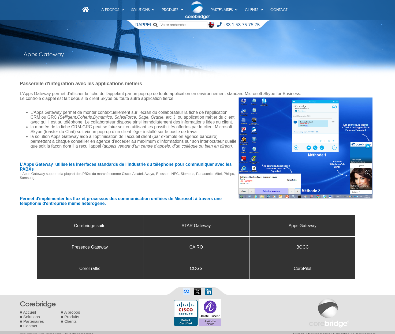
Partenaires (224, 6)
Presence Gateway (90, 247)
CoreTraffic (89, 268)
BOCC (302, 247)
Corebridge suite (89, 225)
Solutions (142, 6)
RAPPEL (143, 24)
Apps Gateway (302, 225)
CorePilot (302, 268)
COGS (196, 268)
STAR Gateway (196, 225)
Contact (279, 9)
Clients (254, 6)
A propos (112, 6)
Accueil (29, 312)
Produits (172, 6)
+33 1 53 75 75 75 (238, 24)
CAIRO (196, 247)
